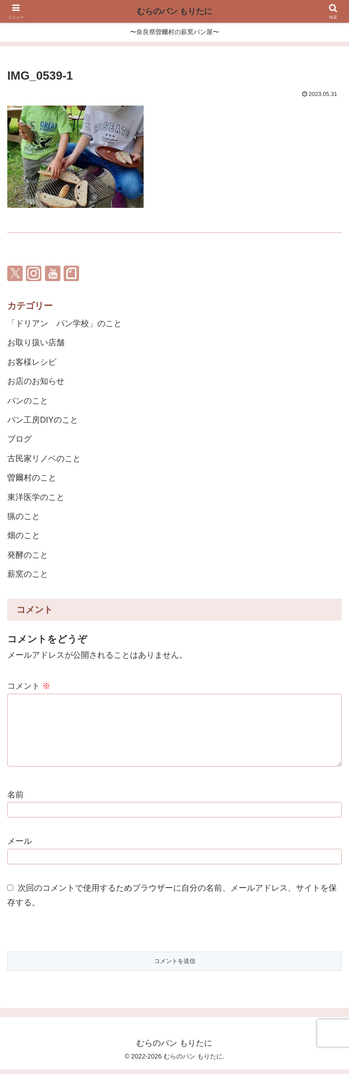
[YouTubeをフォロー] (52, 273)
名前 (15, 799)
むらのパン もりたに (174, 11)
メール (19, 845)
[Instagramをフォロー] (33, 273)
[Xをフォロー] (15, 273)
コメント (28, 686)
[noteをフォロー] (71, 273)
